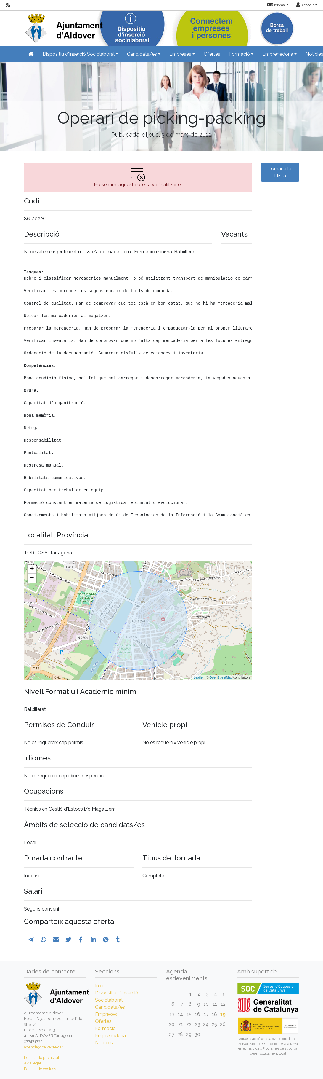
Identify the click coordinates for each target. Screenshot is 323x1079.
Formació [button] (239, 54)
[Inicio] (63, 26)
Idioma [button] (276, 5)
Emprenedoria (110, 1035)
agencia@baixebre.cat (43, 1047)
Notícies (104, 1042)
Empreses (106, 1014)
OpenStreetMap (220, 677)
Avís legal (32, 1063)
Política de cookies (40, 1069)
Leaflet (198, 677)
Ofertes (212, 54)
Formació (105, 1028)
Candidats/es (110, 1007)
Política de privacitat (41, 1057)
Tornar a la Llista (280, 172)
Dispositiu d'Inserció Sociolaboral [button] (79, 54)
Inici (99, 986)
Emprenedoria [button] (277, 54)
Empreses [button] (180, 54)
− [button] (32, 578)
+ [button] (32, 569)
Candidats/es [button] (142, 54)
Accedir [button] (305, 5)
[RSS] (8, 5)
